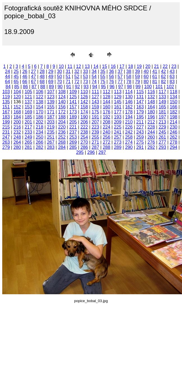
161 (118, 106)
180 (151, 111)
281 (28, 147)
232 (17, 132)
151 (6, 106)
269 (73, 142)
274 (129, 142)
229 (162, 127)
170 (39, 111)
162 (129, 106)
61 (154, 76)
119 (6, 96)
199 (6, 122)
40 (146, 71)
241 (118, 132)
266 (39, 142)
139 (50, 101)
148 (151, 101)
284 (62, 147)
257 (118, 137)
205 (73, 122)
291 (140, 147)
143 (95, 101)
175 (95, 111)
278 (173, 142)
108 (62, 91)
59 (137, 76)
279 (6, 147)
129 (118, 96)
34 (94, 71)
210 (129, 122)
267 (50, 142)
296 (91, 152)
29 (50, 71)
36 (111, 71)
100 (148, 86)
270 (84, 142)
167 (6, 111)
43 (172, 71)
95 (103, 86)
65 (16, 81)
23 (173, 66)
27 (33, 71)
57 (120, 76)
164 (151, 106)
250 (39, 137)
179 (140, 111)
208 (106, 122)
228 (151, 127)
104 (17, 91)
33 (85, 71)
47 (33, 76)
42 (163, 71)
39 (137, 71)
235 (50, 132)
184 (17, 117)
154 (39, 106)
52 (76, 76)
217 (28, 127)
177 (118, 111)
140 (62, 101)
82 (163, 81)
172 (62, 111)
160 (106, 106)
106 (39, 91)
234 (39, 132)
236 (62, 132)
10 (61, 66)
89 (51, 86)
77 (120, 81)
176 (106, 111)
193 (118, 117)
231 (6, 132)
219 (50, 127)
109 (73, 91)
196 (151, 117)
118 (173, 91)
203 (50, 122)
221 (73, 127)
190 (84, 117)
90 (60, 86)
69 (50, 81)
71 (68, 81)
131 (140, 96)
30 (59, 71)
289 (118, 147)
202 (39, 122)
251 (50, 137)
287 (95, 147)
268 (62, 142)
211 (140, 122)
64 (7, 81)
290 (129, 147)
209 (118, 122)
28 (42, 71)
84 (8, 86)
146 (129, 101)
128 (106, 96)
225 (118, 127)
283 (50, 147)
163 (140, 106)
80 (146, 81)
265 (28, 142)
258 (129, 137)
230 (173, 127)
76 (111, 81)
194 (129, 117)
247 (6, 137)
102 (170, 86)
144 (106, 101)
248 (17, 137)
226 (129, 127)
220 (62, 127)
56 (111, 76)
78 (128, 81)
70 (59, 81)
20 (148, 66)
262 (173, 137)
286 (84, 147)
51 (68, 76)
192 (106, 117)
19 (139, 66)
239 (95, 132)
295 (80, 152)
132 (151, 96)
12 (78, 66)
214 (173, 122)
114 (129, 91)
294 (173, 147)
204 (62, 122)
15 (104, 66)
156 (62, 106)
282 (39, 147)
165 (162, 106)
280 (17, 147)
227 (140, 127)
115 (140, 91)
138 (39, 101)
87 (34, 86)
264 (17, 142)
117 (162, 91)
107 (50, 91)
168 (17, 111)
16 (113, 66)
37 (120, 71)
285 (73, 147)
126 (84, 96)
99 (138, 86)
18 (130, 66)
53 (85, 76)
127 (95, 96)
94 (94, 86)
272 (106, 142)
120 (17, 96)
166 (173, 106)
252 (62, 137)
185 (28, 117)
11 (69, 66)
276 (151, 142)
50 (59, 76)
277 (162, 142)
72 (76, 81)
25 (16, 71)
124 (62, 96)
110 (84, 91)
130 (129, 96)
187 (50, 117)
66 (24, 81)
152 (17, 106)
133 (162, 96)
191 (95, 117)
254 (84, 137)
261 (162, 137)
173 (73, 111)
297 (102, 152)
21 (156, 66)
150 (173, 101)
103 (6, 91)
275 (140, 142)
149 (162, 101)
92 (77, 86)
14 (95, 66)
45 (16, 76)
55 (102, 76)
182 (173, 111)
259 (140, 137)
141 (73, 101)
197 (162, 117)
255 (95, 137)
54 (94, 76)
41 (154, 71)
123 (50, 96)
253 (73, 137)
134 (173, 96)
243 (140, 132)
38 (128, 71)
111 (95, 91)
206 (84, 122)
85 (16, 86)
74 (94, 81)
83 (172, 81)
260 (151, 137)
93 (85, 86)
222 (84, 127)
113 (118, 91)
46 (24, 76)
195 (140, 117)
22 (165, 66)
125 (73, 96)
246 (173, 132)
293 (162, 147)
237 (73, 132)
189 (73, 117)
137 (28, 101)
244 (151, 132)
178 (129, 111)
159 (95, 106)
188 (62, 117)
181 (162, 111)
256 (106, 137)
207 (95, 122)
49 (50, 76)
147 (140, 101)
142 (84, 101)
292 (151, 147)
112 (106, 91)
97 (120, 86)
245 (162, 132)
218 (39, 127)
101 (159, 86)
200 (17, 122)
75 (102, 81)
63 (172, 76)
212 (151, 122)
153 (28, 106)
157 (73, 106)
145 (118, 101)
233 (28, 132)
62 (163, 76)
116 (151, 91)
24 (7, 71)
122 (39, 96)
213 (162, 122)
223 (95, 127)
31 (68, 71)
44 (7, 76)
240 (106, 132)
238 (84, 132)
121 (28, 96)
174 (84, 111)
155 (50, 106)
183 (6, 117)
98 (129, 86)
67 (33, 81)
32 (76, 71)
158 (84, 106)
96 (112, 86)
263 (6, 142)
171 (50, 111)
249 (28, 137)
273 (118, 142)
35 (102, 71)
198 (173, 117)
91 (68, 86)
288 (106, 147)
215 (6, 127)
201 (28, 122)
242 (129, 132)
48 (42, 76)
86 (25, 86)
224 (106, 127)
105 (28, 91)
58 (128, 76)
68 (42, 81)
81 (154, 81)
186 (39, 117)
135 (6, 101)
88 (42, 86)
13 (87, 66)
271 (95, 142)
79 (137, 81)
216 (17, 127)
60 (146, 76)
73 (85, 81)
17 (121, 66)
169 (28, 111)
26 (24, 71)
